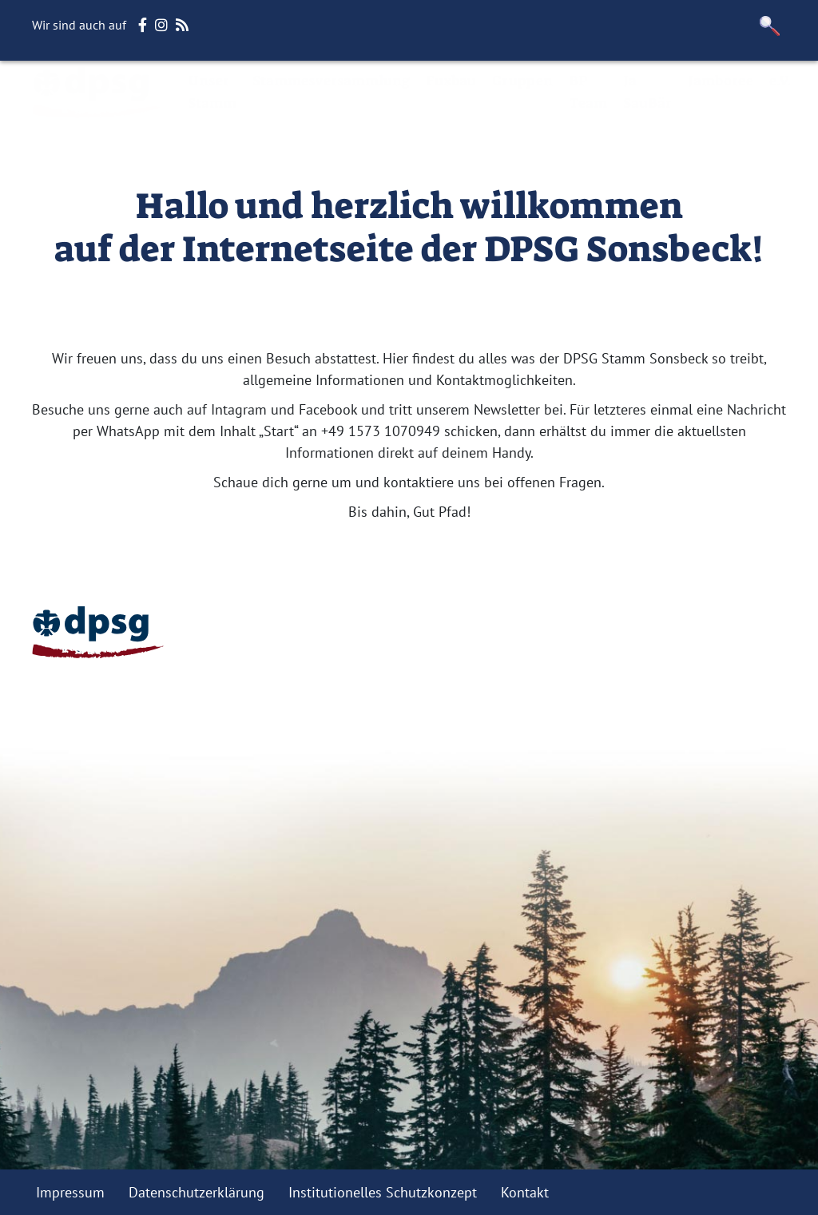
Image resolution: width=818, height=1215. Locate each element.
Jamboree (720, 80)
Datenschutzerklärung (196, 1192)
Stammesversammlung (331, 80)
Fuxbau (451, 80)
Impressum (70, 1192)
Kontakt (525, 1192)
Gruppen (522, 80)
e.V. (780, 80)
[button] (770, 26)
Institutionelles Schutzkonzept (382, 1192)
